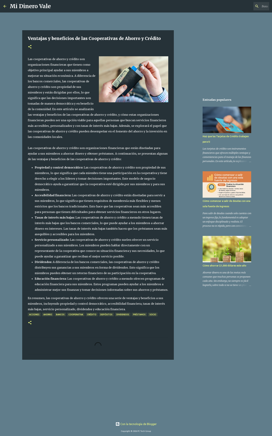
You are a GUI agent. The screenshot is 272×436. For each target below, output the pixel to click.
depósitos (106, 314)
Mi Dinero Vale (30, 6)
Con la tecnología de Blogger (136, 424)
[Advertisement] (98, 389)
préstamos (139, 314)
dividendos (122, 314)
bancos (60, 314)
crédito (91, 314)
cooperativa (76, 314)
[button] (30, 47)
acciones (34, 314)
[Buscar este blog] (251, 6)
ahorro (47, 314)
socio (153, 314)
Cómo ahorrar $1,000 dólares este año (224, 265)
